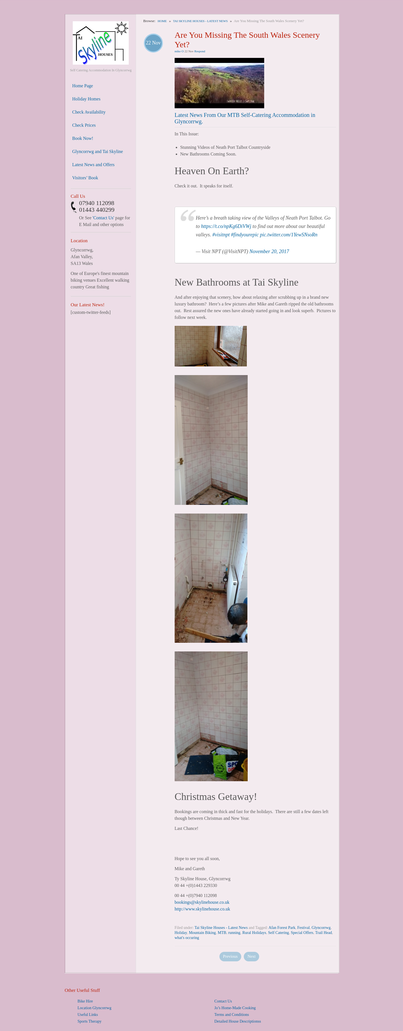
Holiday (181, 933)
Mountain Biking (202, 933)
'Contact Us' (103, 217)
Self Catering (278, 933)
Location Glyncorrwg (94, 1008)
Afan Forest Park (282, 928)
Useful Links (88, 1015)
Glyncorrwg (321, 928)
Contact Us (223, 1001)
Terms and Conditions (231, 1015)
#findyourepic (245, 234)
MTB (222, 933)
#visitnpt (221, 234)
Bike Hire (85, 1001)
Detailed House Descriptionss (237, 1021)
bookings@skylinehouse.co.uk (202, 902)
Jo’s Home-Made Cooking (235, 1008)
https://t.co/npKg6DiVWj (226, 226)
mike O (179, 51)
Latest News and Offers (93, 164)
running (234, 933)
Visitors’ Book (85, 177)
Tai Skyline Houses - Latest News (200, 21)
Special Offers (302, 933)
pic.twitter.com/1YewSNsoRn (288, 234)
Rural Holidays (254, 933)
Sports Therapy (90, 1021)
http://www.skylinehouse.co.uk (202, 909)
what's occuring (187, 938)
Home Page (82, 85)
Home (162, 21)
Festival (303, 928)
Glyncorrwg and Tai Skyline (97, 151)
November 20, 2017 (269, 251)
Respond (200, 51)
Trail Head (323, 933)
